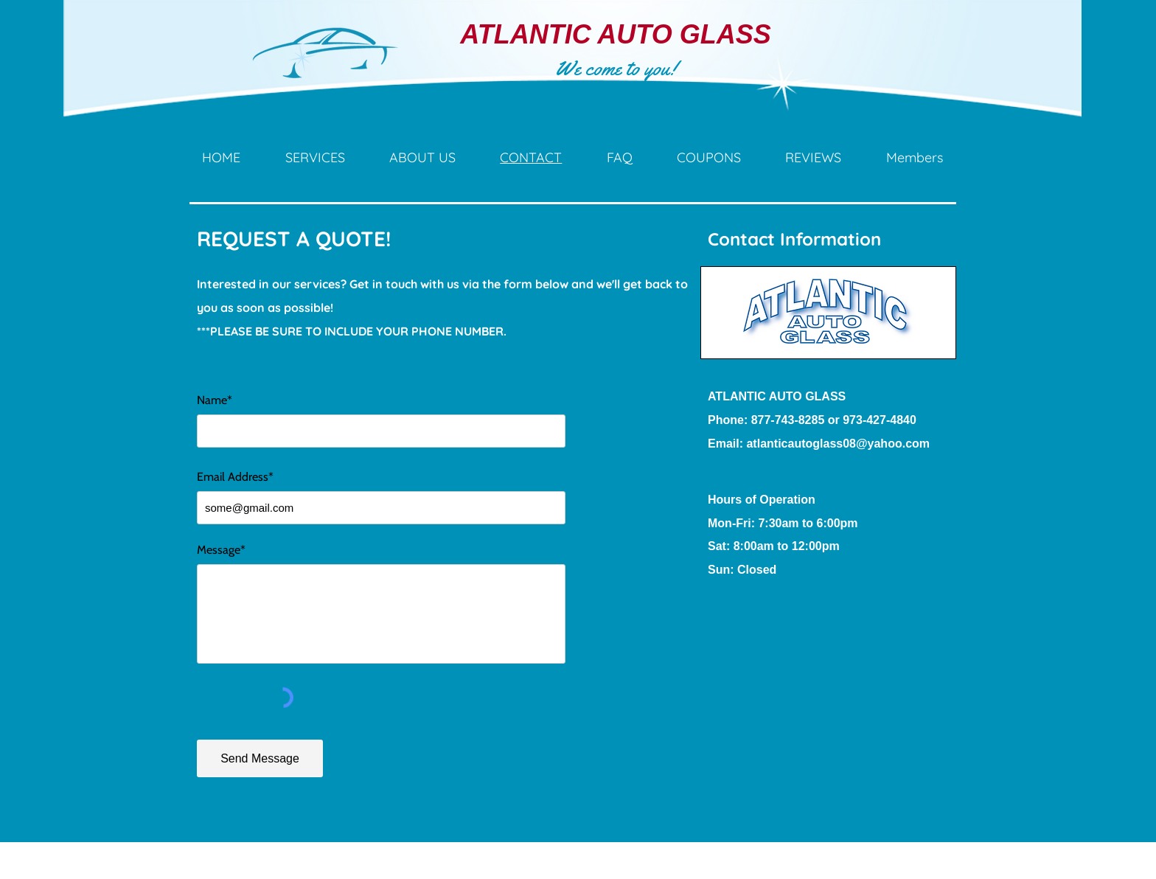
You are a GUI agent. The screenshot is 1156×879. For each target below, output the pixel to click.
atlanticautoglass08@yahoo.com (838, 443)
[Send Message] (260, 758)
